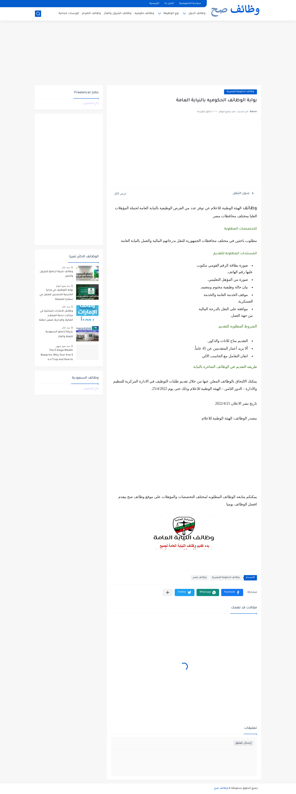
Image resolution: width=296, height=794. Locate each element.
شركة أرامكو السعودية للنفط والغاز (59, 334)
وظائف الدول (197, 13)
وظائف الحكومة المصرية (240, 91)
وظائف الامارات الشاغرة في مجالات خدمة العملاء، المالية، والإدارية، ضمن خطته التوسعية (56, 316)
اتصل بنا (169, 3)
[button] (232, 592)
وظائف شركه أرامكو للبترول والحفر (56, 274)
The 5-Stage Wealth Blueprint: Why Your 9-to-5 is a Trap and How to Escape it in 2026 (57, 355)
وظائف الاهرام (91, 13)
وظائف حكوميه (144, 13)
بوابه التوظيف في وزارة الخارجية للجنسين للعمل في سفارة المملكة (56, 295)
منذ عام (66, 267)
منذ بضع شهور (63, 346)
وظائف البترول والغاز (118, 13)
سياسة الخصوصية (190, 3)
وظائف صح (221, 788)
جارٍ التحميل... (90, 103)
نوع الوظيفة (171, 13)
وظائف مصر (200, 577)
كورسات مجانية (69, 13)
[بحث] (38, 13)
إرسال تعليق (243, 743)
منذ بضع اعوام (63, 285)
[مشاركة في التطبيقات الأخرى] (168, 592)
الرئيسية (154, 3)
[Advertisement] (148, 53)
